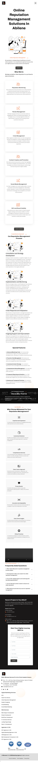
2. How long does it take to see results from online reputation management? (17, 574)
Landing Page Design (6, 722)
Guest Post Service (5, 697)
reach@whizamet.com (11, 616)
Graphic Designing (5, 702)
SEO (2, 695)
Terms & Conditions (12, 758)
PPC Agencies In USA (6, 739)
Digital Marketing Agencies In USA (9, 732)
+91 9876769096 (10, 612)
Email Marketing (5, 704)
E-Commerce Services (6, 719)
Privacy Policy (26, 758)
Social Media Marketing (6, 706)
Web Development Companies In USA (9, 737)
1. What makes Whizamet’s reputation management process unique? (17, 569)
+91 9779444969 (13, 684)
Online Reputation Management (8, 700)
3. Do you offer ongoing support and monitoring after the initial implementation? (18, 579)
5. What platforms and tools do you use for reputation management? (18, 589)
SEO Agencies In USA (6, 730)
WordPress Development (7, 717)
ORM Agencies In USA (6, 734)
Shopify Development (6, 715)
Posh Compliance (20, 758)
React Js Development (6, 724)
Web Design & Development (7, 712)
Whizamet (4, 755)
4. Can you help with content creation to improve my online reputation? (17, 584)
